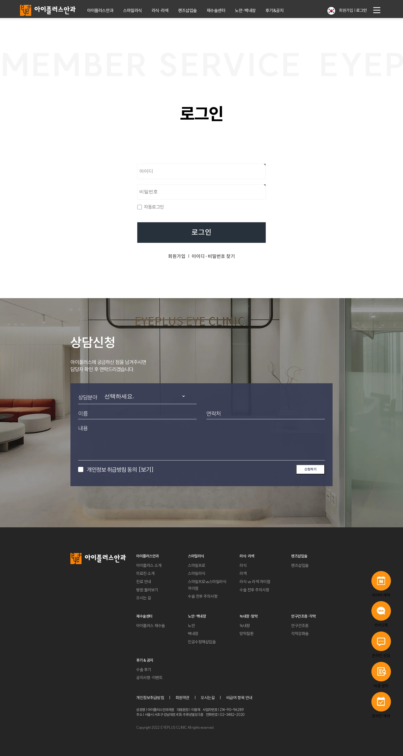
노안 (191, 625)
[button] (331, 11)
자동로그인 (154, 207)
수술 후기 (143, 669)
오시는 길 (143, 597)
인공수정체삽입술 (202, 641)
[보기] (146, 469)
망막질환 (246, 633)
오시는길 (208, 697)
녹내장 (245, 625)
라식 (243, 565)
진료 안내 (143, 581)
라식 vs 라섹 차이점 (255, 581)
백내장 (193, 633)
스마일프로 (196, 565)
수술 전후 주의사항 (202, 596)
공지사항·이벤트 (149, 677)
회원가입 (346, 10)
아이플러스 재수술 (150, 625)
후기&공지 (274, 10)
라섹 (243, 573)
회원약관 (182, 697)
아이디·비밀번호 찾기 (213, 256)
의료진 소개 (145, 573)
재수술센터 (216, 10)
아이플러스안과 (100, 10)
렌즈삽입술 (187, 10)
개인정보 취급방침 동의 (120, 469)
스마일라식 (132, 10)
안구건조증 (300, 625)
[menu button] (377, 10)
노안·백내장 (245, 10)
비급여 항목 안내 (239, 697)
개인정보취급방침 (150, 697)
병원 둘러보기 (147, 589)
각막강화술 (300, 633)
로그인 (201, 232)
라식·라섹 (160, 10)
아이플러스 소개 (148, 565)
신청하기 (310, 469)
